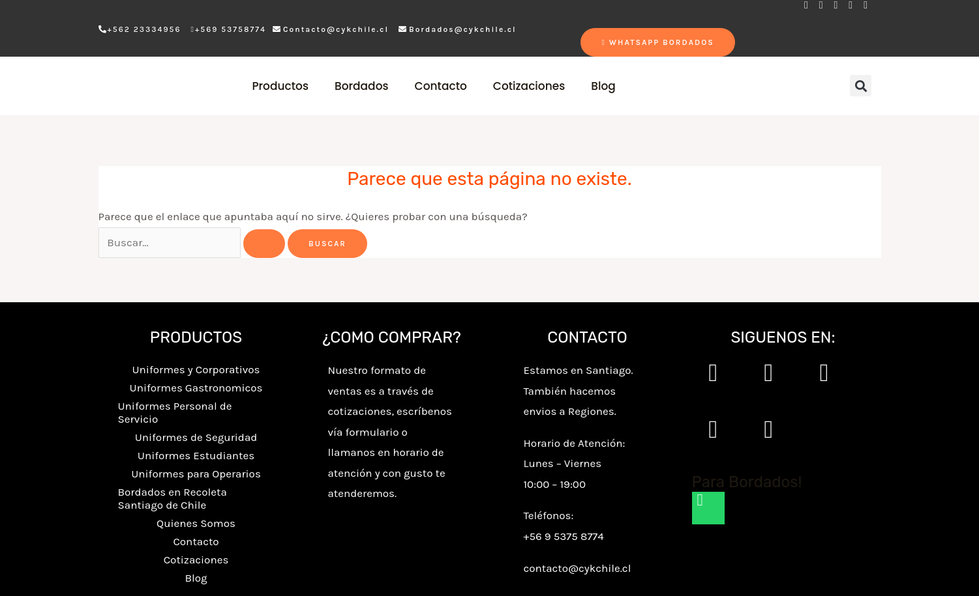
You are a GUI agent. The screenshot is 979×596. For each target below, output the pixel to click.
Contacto (441, 86)
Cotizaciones (529, 86)
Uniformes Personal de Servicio (175, 412)
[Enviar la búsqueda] (264, 243)
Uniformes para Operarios (196, 473)
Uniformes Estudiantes (196, 455)
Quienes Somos (196, 523)
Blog (603, 86)
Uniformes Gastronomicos (196, 387)
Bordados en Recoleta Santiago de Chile (172, 498)
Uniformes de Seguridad (196, 437)
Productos (280, 86)
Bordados (362, 86)
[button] (860, 85)
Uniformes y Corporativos (196, 369)
